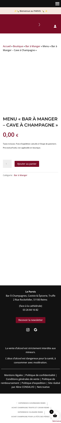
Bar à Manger (32, 46)
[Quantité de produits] (7, 164)
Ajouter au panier (26, 163)
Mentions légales (13, 375)
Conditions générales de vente (22, 379)
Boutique (18, 46)
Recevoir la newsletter (30, 320)
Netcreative (56, 421)
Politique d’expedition (33, 383)
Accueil (7, 46)
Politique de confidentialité (40, 375)
